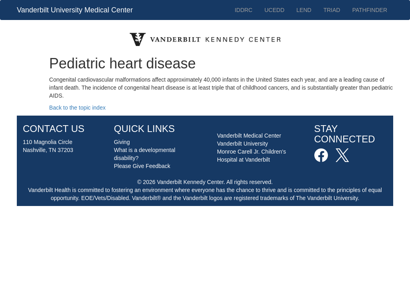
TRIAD (332, 10)
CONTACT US (53, 128)
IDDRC (243, 10)
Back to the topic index (77, 107)
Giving (122, 142)
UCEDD (274, 10)
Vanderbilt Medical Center (249, 135)
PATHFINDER (369, 10)
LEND (303, 10)
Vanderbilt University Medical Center (75, 10)
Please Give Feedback (142, 166)
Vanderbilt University (242, 143)
